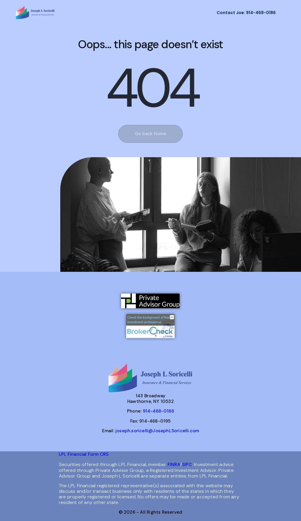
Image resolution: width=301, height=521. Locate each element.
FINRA (174, 465)
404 (152, 88)
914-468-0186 (158, 411)
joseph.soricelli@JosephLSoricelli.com (157, 431)
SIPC (187, 465)
